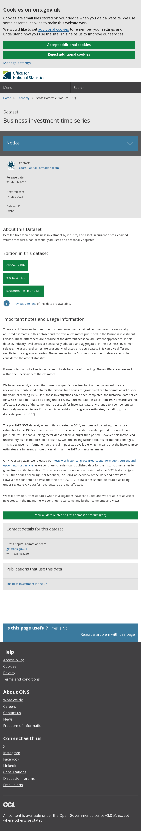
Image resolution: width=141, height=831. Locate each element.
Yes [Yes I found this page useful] (55, 628)
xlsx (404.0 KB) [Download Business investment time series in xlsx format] (15, 278)
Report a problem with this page (108, 634)
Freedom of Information (23, 725)
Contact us (12, 712)
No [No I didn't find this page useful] (65, 628)
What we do (13, 700)
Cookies (9, 666)
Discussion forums (19, 778)
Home (7, 98)
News (8, 719)
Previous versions (25, 304)
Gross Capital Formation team (39, 168)
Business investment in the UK (26, 584)
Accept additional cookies (69, 44)
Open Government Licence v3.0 (85, 815)
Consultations (14, 772)
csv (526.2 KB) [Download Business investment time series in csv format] (15, 265)
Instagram (11, 752)
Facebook (11, 759)
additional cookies (53, 29)
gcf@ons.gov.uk (16, 549)
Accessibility (13, 660)
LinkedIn (10, 765)
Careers (9, 706)
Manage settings (17, 62)
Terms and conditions (21, 679)
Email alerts (13, 784)
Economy (23, 98)
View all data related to (70, 515)
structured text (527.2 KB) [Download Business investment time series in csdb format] (23, 291)
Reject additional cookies (69, 54)
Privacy (9, 672)
